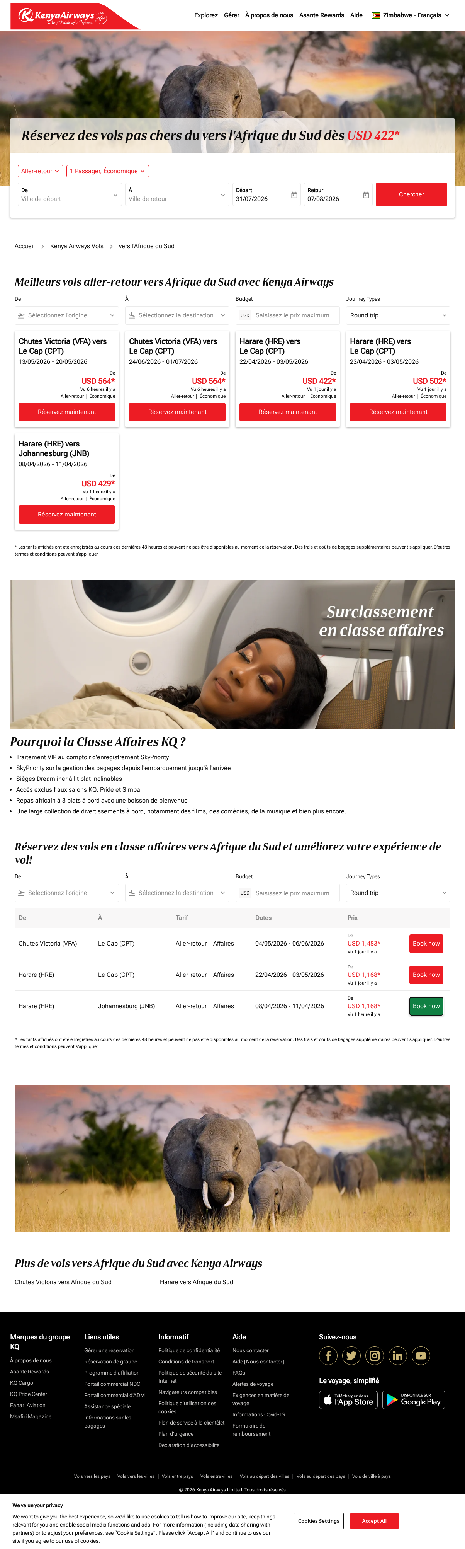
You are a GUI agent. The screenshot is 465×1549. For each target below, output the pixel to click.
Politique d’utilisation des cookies (187, 1407)
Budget (244, 299)
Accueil (25, 246)
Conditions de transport (186, 1361)
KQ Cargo (21, 1383)
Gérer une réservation (109, 1350)
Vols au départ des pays (321, 1476)
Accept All (374, 1520)
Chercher (411, 194)
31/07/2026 (252, 199)
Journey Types (363, 299)
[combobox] (66, 199)
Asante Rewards (321, 15)
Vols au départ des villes (264, 1476)
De (24, 190)
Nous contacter (250, 1350)
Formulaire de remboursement (251, 1430)
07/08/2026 (323, 199)
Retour (315, 190)
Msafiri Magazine (30, 1416)
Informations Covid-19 (258, 1414)
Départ (244, 190)
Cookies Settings (318, 1520)
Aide (356, 15)
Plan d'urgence (175, 1434)
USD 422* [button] (373, 136)
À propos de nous (269, 15)
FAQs (238, 1373)
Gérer (231, 15)
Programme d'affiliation (112, 1373)
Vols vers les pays (92, 1476)
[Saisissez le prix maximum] (294, 315)
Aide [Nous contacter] (258, 1361)
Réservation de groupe (110, 1361)
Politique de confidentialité (189, 1350)
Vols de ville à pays (371, 1476)
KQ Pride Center (28, 1394)
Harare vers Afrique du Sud (196, 1282)
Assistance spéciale (107, 1406)
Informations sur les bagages (107, 1421)
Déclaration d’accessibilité (188, 1445)
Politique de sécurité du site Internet (190, 1377)
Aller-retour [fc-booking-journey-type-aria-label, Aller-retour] (36, 171)
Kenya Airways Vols (77, 246)
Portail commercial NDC (112, 1384)
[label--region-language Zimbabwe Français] (411, 15)
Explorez (206, 15)
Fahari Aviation (28, 1405)
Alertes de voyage (252, 1384)
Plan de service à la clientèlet (191, 1422)
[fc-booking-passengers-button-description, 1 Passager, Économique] (104, 171)
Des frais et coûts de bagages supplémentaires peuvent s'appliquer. (364, 547)
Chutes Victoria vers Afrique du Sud (63, 1282)
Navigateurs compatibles (187, 1392)
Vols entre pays (177, 1476)
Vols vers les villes (135, 1476)
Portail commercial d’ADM (114, 1395)
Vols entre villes (216, 1476)
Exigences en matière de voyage (260, 1399)
